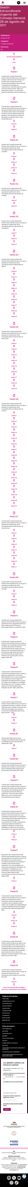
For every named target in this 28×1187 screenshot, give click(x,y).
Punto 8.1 (14, 733)
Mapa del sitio (6, 1020)
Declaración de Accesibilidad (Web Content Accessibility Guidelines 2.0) (14, 1127)
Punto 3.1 (14, 140)
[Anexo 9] (14, 313)
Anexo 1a (14, 921)
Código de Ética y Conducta (10, 1043)
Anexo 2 (14, 129)
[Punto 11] (14, 846)
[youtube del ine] (19, 1178)
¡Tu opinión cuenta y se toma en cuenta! (13, 1064)
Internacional (6, 1013)
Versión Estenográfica (14, 57)
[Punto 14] (14, 961)
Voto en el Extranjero (8, 1038)
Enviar (7, 1109)
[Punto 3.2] (14, 180)
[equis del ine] (14, 1178)
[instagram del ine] (11, 1183)
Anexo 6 (14, 299)
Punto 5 (14, 637)
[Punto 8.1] (14, 730)
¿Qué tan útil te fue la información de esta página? (14, 1074)
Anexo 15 (14, 495)
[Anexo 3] (14, 165)
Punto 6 (14, 667)
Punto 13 (14, 937)
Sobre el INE (5, 998)
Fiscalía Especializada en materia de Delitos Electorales (12, 1055)
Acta (14, 62)
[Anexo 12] (14, 475)
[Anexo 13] (14, 480)
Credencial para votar (8, 1001)
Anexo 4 (14, 173)
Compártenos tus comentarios (13, 1082)
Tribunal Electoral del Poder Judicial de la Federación (13, 1048)
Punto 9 (14, 780)
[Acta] (14, 59)
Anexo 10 (14, 466)
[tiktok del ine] (16, 1183)
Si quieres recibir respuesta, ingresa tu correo (12, 1096)
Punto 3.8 (14, 577)
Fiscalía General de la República (11, 1052)
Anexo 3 (14, 168)
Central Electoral (7, 1028)
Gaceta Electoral (7, 1033)
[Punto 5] (14, 633)
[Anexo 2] (14, 126)
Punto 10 (14, 807)
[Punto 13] (14, 933)
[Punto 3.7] (14, 512)
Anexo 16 (14, 500)
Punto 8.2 (14, 759)
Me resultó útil (9, 1077)
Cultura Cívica (6, 1008)
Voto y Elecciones (7, 1003)
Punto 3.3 (14, 216)
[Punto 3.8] (14, 573)
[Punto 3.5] (14, 323)
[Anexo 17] (14, 503)
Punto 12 (14, 891)
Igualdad (4, 1036)
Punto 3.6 (14, 399)
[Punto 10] (14, 803)
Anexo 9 (14, 316)
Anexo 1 (14, 124)
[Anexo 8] (14, 308)
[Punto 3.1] (14, 136)
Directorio (5, 1045)
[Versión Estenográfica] (14, 54)
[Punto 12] (14, 887)
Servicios (4, 1040)
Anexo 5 (14, 294)
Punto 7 (14, 697)
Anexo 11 (14, 472)
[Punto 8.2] (14, 755)
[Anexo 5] (14, 291)
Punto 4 (14, 615)
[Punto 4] (14, 612)
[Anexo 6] (14, 296)
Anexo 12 (14, 478)
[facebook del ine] (9, 1178)
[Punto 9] (14, 776)
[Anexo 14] (14, 486)
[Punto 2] (14, 98)
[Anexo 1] (14, 121)
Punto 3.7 (14, 516)
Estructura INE (6, 1018)
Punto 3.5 (14, 327)
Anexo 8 (14, 311)
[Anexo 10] (14, 463)
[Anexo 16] (14, 497)
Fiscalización (5, 1015)
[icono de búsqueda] (18, 2)
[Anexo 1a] (14, 918)
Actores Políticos (7, 1006)
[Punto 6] (14, 663)
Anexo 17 (14, 506)
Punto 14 (14, 965)
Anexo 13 (14, 483)
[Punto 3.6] (14, 395)
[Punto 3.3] (14, 213)
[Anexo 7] (14, 302)
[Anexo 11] (14, 469)
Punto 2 (14, 102)
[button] (25, 3)
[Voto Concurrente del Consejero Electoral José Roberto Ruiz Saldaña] (14, 984)
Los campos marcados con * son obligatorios (13, 1069)
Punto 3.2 (14, 184)
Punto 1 (14, 72)
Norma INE (5, 1031)
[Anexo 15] (14, 492)
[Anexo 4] (14, 170)
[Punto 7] (14, 693)
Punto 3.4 (14, 255)
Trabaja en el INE (6, 1010)
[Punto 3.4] (14, 251)
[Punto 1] (14, 68)
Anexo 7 (14, 305)
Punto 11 (14, 850)
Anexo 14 (14, 489)
